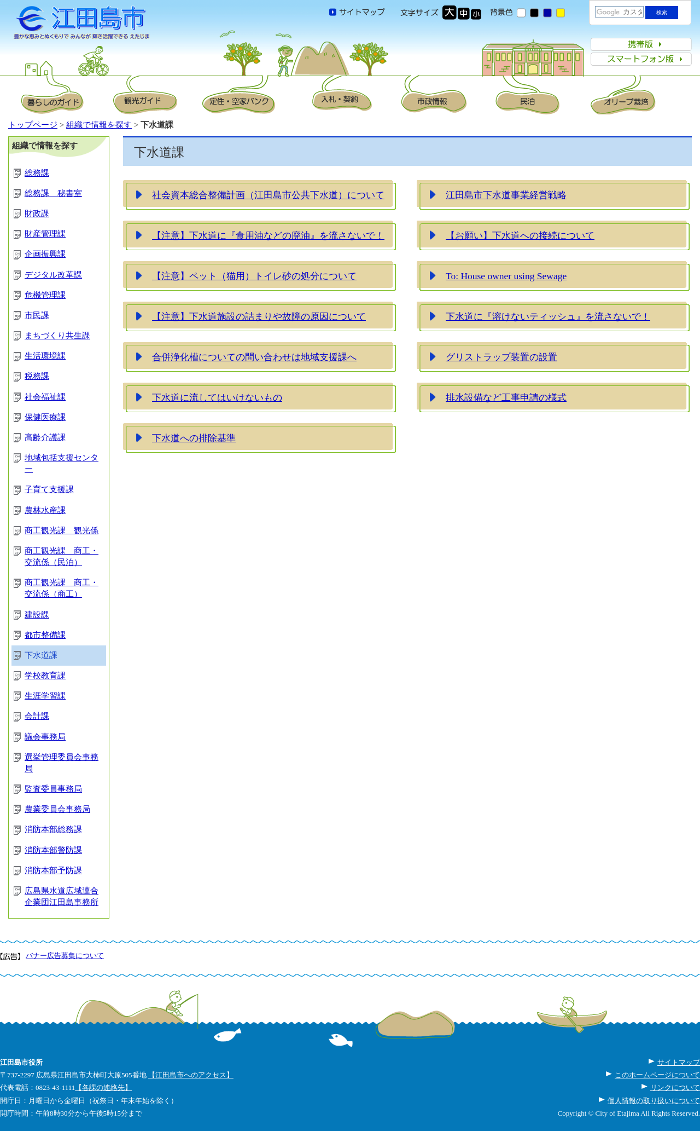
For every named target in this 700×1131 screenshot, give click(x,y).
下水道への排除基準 (194, 437)
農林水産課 (45, 510)
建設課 (37, 614)
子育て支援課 (49, 489)
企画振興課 (45, 254)
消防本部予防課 (53, 870)
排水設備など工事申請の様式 (506, 397)
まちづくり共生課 (57, 335)
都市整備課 (45, 635)
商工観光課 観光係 (61, 530)
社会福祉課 (45, 397)
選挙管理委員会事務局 (61, 763)
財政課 (37, 213)
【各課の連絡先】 (103, 1087)
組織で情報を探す (99, 124)
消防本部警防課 (53, 850)
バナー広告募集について (65, 955)
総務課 (37, 173)
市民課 (37, 315)
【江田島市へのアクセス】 (191, 1075)
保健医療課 (45, 417)
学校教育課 (45, 675)
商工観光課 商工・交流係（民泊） (61, 556)
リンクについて (675, 1087)
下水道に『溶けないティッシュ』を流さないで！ (548, 316)
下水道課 (41, 655)
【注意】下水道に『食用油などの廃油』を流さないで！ (268, 235)
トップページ (32, 124)
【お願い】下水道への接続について (520, 235)
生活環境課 (45, 355)
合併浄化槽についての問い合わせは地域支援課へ (254, 356)
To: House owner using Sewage (506, 275)
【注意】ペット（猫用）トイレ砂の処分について (254, 275)
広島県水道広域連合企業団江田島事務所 (61, 896)
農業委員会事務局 (57, 809)
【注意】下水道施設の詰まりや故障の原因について (259, 316)
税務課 (37, 376)
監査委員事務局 (53, 788)
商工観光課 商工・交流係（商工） (61, 588)
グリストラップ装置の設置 (501, 356)
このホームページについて (657, 1075)
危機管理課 (45, 295)
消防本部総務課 (53, 829)
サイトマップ (678, 1062)
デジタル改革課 (53, 274)
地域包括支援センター (61, 463)
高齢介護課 (45, 437)
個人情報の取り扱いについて (654, 1101)
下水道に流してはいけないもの (217, 397)
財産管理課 (45, 233)
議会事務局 (45, 736)
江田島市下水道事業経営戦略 (506, 194)
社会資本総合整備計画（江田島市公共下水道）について (268, 194)
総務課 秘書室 (53, 193)
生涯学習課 (45, 695)
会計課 (37, 716)
